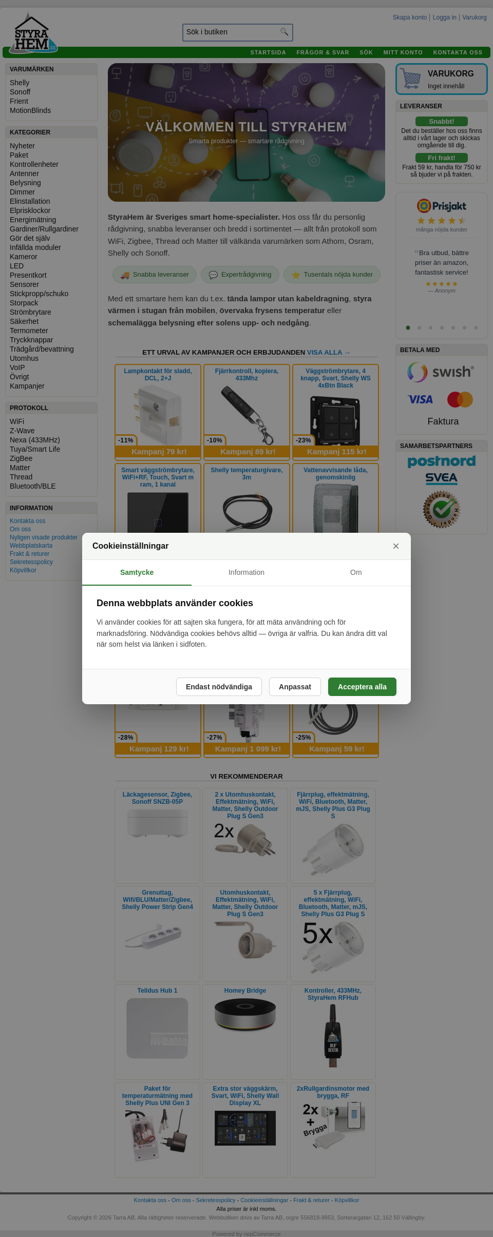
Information (246, 572)
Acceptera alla (362, 687)
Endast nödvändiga (219, 687)
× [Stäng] (396, 546)
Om (356, 572)
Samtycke (137, 572)
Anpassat (295, 687)
